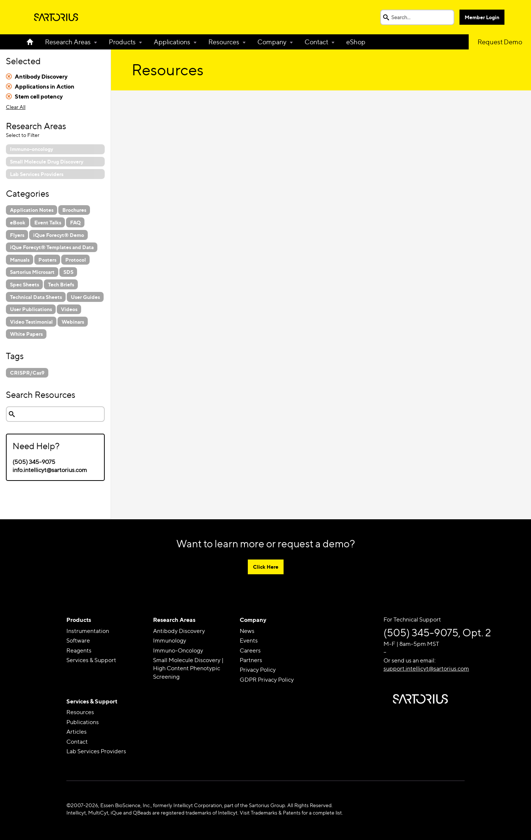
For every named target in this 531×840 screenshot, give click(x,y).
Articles (76, 731)
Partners (251, 660)
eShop (355, 42)
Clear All (15, 107)
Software (78, 640)
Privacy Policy (258, 669)
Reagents (78, 650)
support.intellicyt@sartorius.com (426, 668)
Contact (316, 42)
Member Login (482, 17)
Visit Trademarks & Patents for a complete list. (291, 812)
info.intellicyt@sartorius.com (50, 470)
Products (122, 42)
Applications (172, 42)
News (247, 630)
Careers (250, 650)
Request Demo (500, 42)
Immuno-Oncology (178, 650)
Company (272, 42)
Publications (82, 722)
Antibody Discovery (179, 630)
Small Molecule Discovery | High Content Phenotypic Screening (188, 668)
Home (33, 41)
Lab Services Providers (96, 751)
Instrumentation (87, 630)
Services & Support (91, 660)
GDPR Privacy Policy (267, 679)
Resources (223, 42)
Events (249, 640)
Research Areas (68, 42)
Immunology (169, 640)
